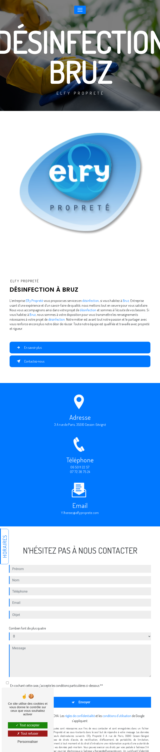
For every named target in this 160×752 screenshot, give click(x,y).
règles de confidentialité (80, 711)
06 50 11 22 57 (80, 472)
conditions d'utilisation (116, 711)
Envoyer (84, 697)
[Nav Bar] (80, 10)
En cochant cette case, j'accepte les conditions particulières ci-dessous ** (56, 680)
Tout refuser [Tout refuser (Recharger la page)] (27, 733)
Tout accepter (27, 725)
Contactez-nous (29, 361)
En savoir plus (28, 347)
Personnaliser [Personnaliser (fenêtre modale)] (28, 741)
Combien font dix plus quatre (27, 623)
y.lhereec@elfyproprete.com (80, 508)
